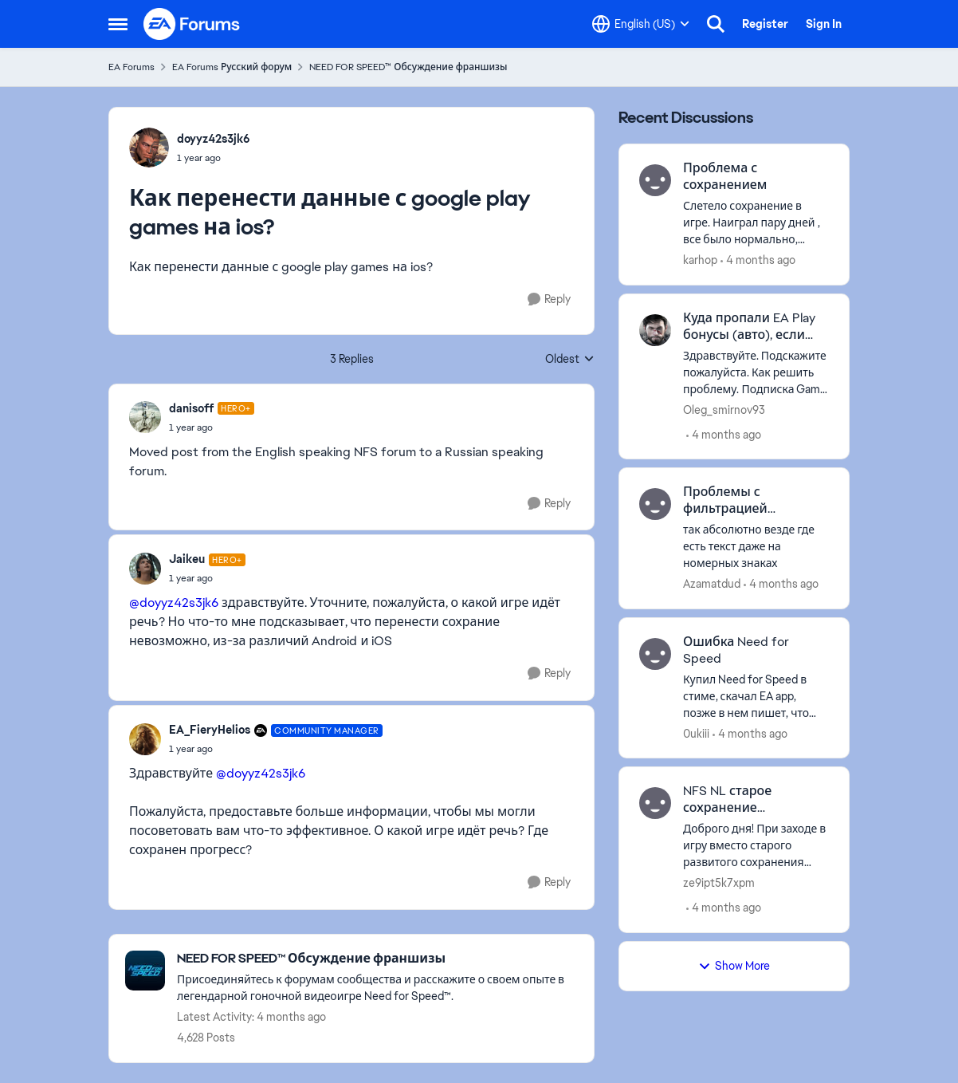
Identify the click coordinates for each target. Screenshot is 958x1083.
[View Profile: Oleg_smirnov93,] (655, 330)
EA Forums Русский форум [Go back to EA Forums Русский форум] (232, 67)
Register (765, 24)
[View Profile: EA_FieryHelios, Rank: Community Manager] (145, 739)
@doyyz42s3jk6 (173, 602)
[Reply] (549, 299)
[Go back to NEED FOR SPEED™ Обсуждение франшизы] (377, 959)
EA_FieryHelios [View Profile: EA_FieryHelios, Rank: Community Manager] (209, 730)
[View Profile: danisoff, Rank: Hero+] (145, 417)
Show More (734, 966)
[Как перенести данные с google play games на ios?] (211, 427)
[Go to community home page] (192, 24)
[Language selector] (641, 24)
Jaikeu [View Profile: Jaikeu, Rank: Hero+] (187, 559)
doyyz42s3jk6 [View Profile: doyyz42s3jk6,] (213, 139)
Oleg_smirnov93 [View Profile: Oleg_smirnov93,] (724, 409)
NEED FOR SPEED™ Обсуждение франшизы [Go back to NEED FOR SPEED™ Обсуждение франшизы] (408, 67)
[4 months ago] (757, 260)
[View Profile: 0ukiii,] (655, 654)
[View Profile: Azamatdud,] (655, 504)
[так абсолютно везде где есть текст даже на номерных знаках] (756, 547)
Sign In (824, 24)
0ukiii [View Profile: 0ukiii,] (696, 733)
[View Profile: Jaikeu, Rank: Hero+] (145, 569)
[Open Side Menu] (117, 24)
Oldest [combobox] (570, 360)
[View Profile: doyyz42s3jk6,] (149, 147)
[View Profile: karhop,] (655, 180)
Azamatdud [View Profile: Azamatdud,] (711, 584)
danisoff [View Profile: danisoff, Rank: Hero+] (191, 408)
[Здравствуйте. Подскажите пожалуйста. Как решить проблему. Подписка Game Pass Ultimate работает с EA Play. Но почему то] (756, 372)
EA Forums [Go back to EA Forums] (131, 67)
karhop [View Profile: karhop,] (700, 260)
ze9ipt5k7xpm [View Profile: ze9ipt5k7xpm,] (719, 883)
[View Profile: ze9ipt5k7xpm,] (655, 803)
